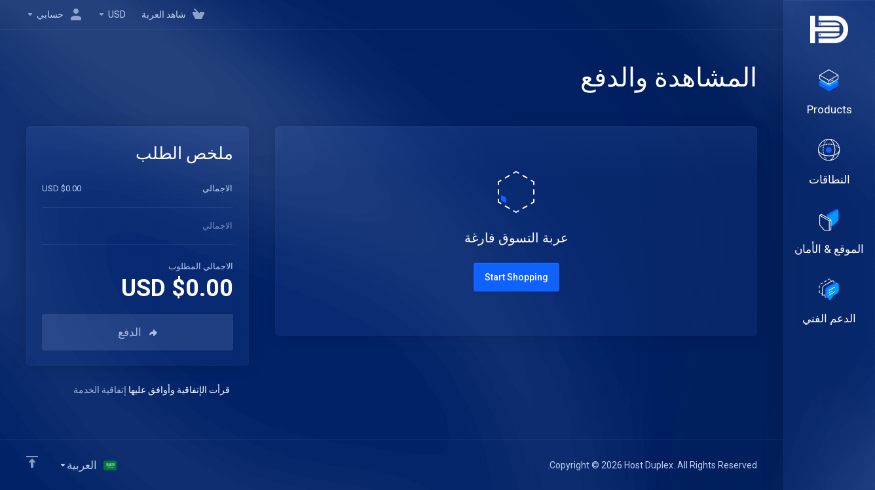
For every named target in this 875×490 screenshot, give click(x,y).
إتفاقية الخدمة (99, 390)
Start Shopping (516, 277)
